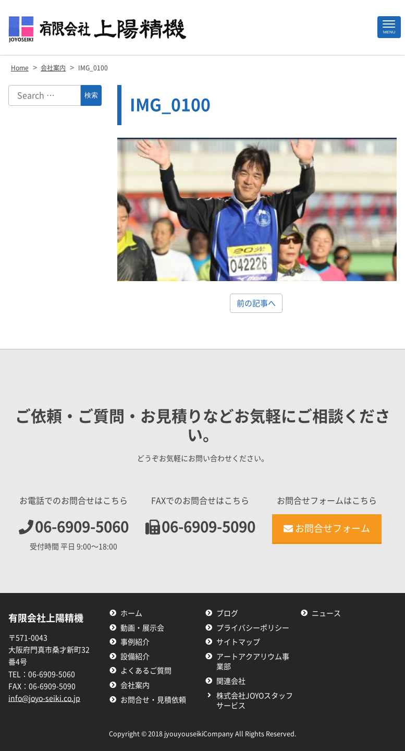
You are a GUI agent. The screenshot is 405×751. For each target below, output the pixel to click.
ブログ (227, 613)
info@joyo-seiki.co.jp (44, 698)
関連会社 (231, 681)
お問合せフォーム (327, 528)
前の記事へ (256, 303)
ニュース (326, 613)
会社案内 (135, 685)
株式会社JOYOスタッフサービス (254, 701)
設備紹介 (135, 656)
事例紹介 (135, 642)
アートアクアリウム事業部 (252, 662)
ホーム (131, 613)
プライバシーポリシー (252, 628)
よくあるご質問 (145, 670)
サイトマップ (238, 642)
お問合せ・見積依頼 (153, 700)
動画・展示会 (142, 628)
